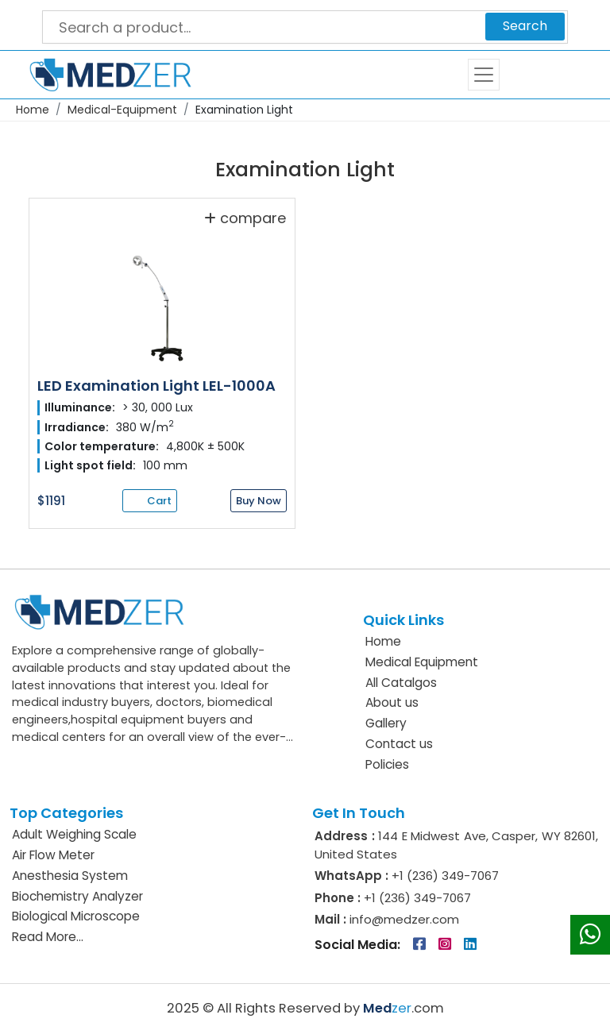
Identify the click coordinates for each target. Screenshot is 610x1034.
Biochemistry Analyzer (77, 896)
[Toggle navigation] (484, 75)
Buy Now (258, 500)
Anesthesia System (70, 875)
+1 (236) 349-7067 (445, 875)
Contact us (399, 743)
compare (245, 217)
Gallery (386, 723)
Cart (537, 75)
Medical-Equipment (122, 110)
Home (32, 110)
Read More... (47, 936)
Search (525, 26)
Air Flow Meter (53, 855)
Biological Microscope (76, 916)
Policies (387, 764)
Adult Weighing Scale (74, 834)
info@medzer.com (402, 919)
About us (392, 702)
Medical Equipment (421, 662)
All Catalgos (401, 682)
